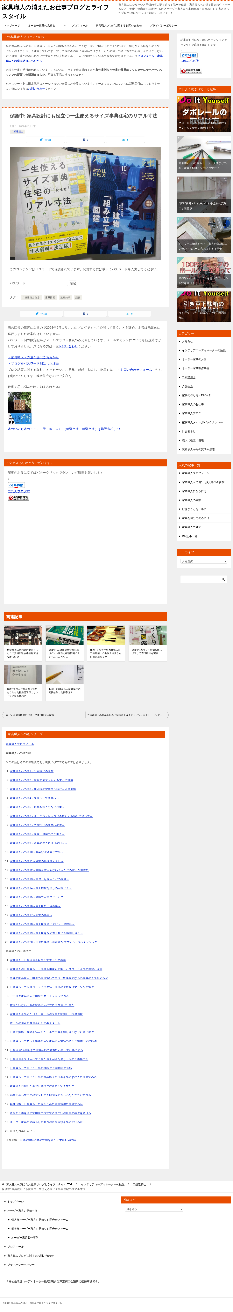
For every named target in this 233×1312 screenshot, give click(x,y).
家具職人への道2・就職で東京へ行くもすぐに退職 (41, 779)
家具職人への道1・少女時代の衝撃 (31, 770)
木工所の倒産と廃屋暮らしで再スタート (35, 1022)
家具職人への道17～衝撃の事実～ (31, 914)
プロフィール (80, 25)
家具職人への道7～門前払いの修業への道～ (37, 824)
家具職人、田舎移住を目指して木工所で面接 (38, 959)
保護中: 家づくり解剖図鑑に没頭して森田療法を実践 (147, 651)
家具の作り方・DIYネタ (196, 395)
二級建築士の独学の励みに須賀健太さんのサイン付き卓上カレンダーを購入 (128, 715)
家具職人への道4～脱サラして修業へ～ (34, 797)
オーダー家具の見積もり (43, 25)
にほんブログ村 (19, 491)
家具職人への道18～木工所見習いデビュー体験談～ (42, 923)
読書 (77, 297)
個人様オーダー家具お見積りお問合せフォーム (39, 1219)
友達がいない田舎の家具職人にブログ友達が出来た (42, 1004)
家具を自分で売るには (195, 517)
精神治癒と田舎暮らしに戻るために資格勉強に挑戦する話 (46, 1103)
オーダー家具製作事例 (195, 368)
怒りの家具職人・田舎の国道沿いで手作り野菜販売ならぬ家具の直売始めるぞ (59, 977)
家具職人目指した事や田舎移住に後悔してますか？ (42, 1085)
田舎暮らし (189, 431)
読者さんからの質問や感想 (198, 449)
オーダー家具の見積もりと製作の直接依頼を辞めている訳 (46, 1121)
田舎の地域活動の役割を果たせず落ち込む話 (48, 1139)
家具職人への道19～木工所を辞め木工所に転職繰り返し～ (46, 932)
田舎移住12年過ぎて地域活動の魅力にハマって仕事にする (46, 1049)
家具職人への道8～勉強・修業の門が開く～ (37, 833)
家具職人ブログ (191, 413)
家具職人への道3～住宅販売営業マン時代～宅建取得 (43, 788)
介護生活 (187, 386)
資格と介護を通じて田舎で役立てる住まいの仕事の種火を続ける (50, 1112)
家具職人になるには (194, 490)
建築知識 (65, 297)
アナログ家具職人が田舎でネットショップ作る (39, 995)
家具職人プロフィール (20, 743)
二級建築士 (17, 131)
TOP (39, 1184)
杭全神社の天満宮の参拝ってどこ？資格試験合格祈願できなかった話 (22, 653)
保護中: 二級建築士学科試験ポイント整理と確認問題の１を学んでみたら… (64, 653)
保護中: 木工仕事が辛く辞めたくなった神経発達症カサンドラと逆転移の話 (22, 692)
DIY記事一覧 (189, 535)
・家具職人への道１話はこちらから (33, 357)
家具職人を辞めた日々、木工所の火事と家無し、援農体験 (46, 1013)
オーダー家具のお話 (194, 359)
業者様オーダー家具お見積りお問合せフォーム (39, 1228)
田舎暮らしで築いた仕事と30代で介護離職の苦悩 (41, 1067)
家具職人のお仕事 (193, 404)
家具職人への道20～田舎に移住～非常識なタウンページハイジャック (53, 941)
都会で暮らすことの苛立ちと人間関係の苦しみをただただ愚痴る (50, 1094)
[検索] (203, 579)
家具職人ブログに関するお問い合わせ (119, 25)
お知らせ (187, 341)
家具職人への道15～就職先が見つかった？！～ (39, 896)
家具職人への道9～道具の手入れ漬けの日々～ (38, 842)
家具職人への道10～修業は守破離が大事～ (37, 851)
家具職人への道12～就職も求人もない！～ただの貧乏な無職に (49, 869)
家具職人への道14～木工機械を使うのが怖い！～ (41, 887)
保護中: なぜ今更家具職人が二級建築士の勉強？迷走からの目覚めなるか (105, 653)
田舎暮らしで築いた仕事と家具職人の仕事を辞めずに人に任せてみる (53, 1076)
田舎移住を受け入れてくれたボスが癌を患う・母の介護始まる (49, 1058)
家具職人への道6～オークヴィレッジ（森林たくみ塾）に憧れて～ (51, 815)
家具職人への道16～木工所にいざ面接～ (35, 905)
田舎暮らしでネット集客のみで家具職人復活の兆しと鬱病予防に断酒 (53, 1040)
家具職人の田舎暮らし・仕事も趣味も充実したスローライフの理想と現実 (56, 968)
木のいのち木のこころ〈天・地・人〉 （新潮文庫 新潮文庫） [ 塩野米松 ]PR (64, 428)
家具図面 (50, 297)
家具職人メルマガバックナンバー (202, 422)
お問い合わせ (36, 88)
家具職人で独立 (191, 526)
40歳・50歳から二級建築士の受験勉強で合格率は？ (65, 690)
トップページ (12, 25)
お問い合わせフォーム (136, 369)
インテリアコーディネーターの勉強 (204, 350)
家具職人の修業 (191, 499)
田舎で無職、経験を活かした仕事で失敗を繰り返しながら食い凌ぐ (52, 1031)
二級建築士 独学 (31, 297)
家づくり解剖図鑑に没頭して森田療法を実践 (30, 715)
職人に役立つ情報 (193, 440)
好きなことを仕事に (194, 508)
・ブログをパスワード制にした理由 (33, 363)
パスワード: (39, 283)
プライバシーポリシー (163, 25)
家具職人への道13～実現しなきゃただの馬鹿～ (39, 878)
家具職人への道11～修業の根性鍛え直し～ (37, 860)
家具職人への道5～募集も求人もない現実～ (37, 806)
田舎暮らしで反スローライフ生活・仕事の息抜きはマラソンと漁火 (52, 986)
